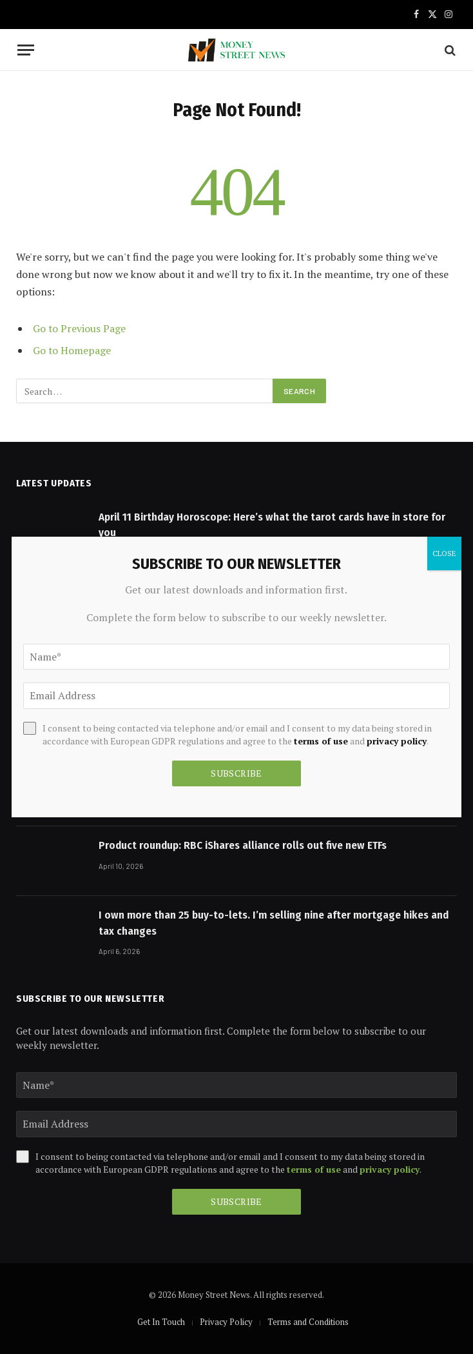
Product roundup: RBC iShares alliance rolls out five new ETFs (243, 845)
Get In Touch (161, 1322)
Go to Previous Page (79, 328)
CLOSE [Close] (444, 553)
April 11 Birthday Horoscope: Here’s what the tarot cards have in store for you (272, 524)
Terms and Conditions (308, 1322)
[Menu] (25, 50)
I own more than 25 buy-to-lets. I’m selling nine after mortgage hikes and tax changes (274, 922)
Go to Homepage (72, 350)
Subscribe (236, 1201)
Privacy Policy (226, 1322)
